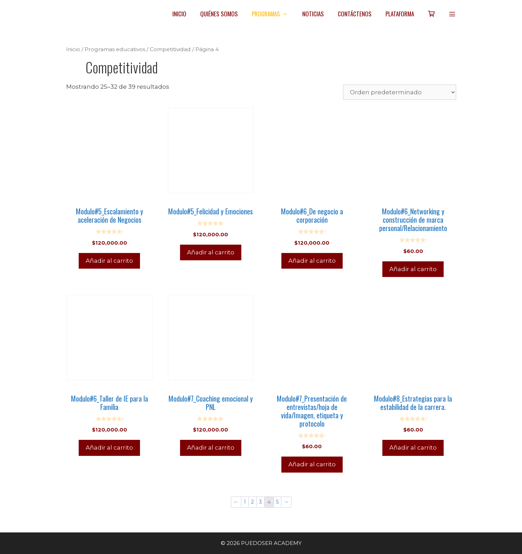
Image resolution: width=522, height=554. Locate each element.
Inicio (73, 49)
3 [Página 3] (260, 502)
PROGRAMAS (273, 14)
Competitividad (170, 49)
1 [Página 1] (245, 502)
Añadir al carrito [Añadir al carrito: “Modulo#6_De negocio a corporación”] (312, 260)
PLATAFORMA (399, 13)
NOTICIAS (313, 13)
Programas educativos (115, 49)
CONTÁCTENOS (355, 13)
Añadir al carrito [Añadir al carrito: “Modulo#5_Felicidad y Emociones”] (210, 252)
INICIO (179, 13)
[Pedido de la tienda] (399, 92)
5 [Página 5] (277, 502)
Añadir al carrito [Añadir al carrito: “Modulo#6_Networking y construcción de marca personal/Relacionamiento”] (413, 269)
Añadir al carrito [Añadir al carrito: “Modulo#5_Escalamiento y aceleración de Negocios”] (109, 260)
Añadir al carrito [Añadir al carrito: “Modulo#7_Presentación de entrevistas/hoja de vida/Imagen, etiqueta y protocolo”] (312, 464)
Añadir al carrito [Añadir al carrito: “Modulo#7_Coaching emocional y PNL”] (210, 447)
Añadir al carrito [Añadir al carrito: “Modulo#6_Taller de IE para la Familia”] (109, 447)
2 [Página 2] (252, 502)
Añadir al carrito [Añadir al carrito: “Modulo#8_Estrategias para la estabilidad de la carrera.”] (413, 447)
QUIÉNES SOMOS (219, 13)
